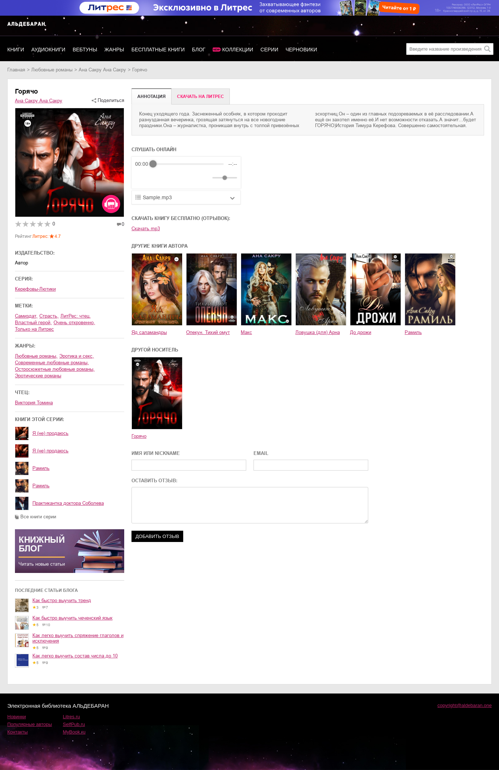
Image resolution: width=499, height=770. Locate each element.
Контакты (17, 732)
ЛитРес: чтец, (75, 316)
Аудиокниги (48, 49)
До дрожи (360, 332)
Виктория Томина (34, 402)
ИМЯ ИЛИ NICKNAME (155, 453)
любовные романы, (36, 356)
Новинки (16, 716)
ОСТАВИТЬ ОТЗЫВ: (154, 480)
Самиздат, (26, 316)
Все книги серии (38, 516)
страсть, (49, 316)
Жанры (114, 49)
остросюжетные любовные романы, (55, 369)
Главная (16, 69)
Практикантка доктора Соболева (68, 503)
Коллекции (237, 49)
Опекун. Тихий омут (208, 332)
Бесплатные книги (158, 49)
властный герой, (33, 322)
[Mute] (205, 177)
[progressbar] (188, 164)
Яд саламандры (149, 332)
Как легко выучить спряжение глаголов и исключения (77, 638)
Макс (246, 332)
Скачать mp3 (145, 228)
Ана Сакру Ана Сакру (102, 69)
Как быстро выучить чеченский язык (72, 618)
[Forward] (174, 178)
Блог (198, 49)
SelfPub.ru (74, 724)
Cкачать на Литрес (200, 96)
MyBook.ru (74, 732)
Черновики (301, 49)
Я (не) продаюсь (50, 433)
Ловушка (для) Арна (317, 332)
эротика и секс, (76, 356)
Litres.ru (71, 716)
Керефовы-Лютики (35, 289)
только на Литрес (34, 329)
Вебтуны (84, 49)
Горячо (138, 436)
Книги (15, 49)
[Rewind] (142, 178)
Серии (269, 49)
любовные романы (51, 69)
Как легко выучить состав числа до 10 (75, 656)
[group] (186, 173)
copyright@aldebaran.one (464, 705)
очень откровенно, (74, 322)
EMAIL (261, 453)
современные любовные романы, (52, 362)
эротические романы (38, 375)
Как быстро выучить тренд (61, 600)
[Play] (158, 177)
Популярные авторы (29, 724)
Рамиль (41, 468)
